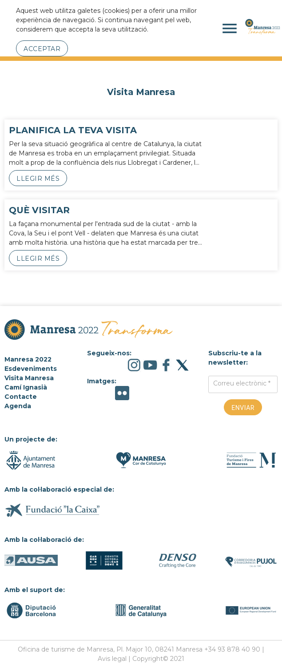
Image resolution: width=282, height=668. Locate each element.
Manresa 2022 (28, 359)
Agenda (17, 406)
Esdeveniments (30, 369)
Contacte (20, 397)
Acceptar (42, 49)
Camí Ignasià (25, 387)
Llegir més (38, 179)
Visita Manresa (29, 378)
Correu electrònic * (241, 383)
